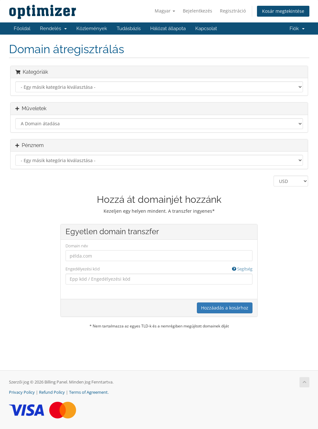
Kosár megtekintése (283, 11)
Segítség (242, 269)
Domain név (77, 246)
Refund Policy (52, 392)
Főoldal (22, 28)
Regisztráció (233, 11)
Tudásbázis (129, 28)
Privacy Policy (22, 392)
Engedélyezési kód (159, 269)
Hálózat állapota (168, 28)
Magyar (165, 11)
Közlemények (91, 28)
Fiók (297, 28)
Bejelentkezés (197, 11)
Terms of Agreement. (89, 392)
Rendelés (53, 28)
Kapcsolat (206, 28)
